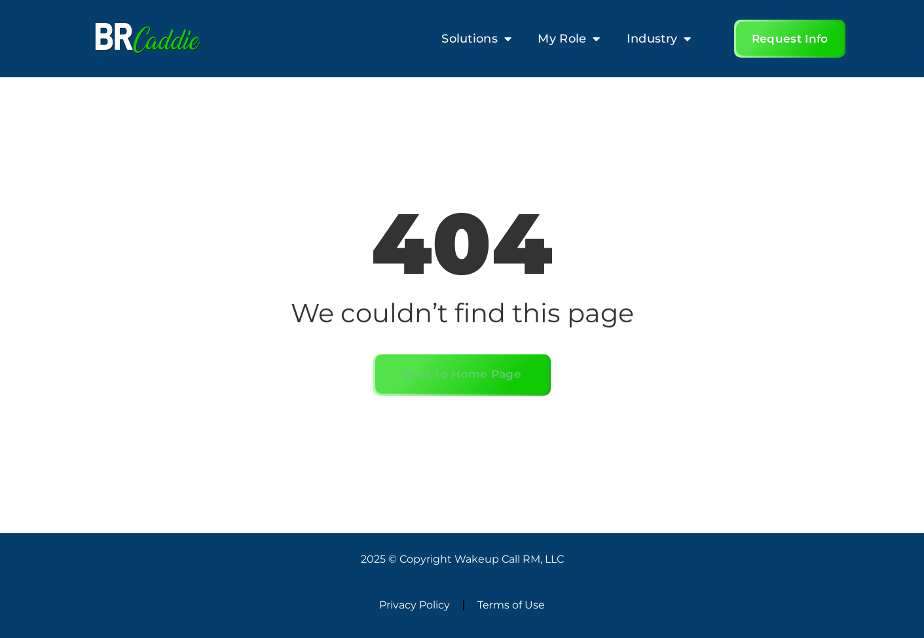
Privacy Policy (414, 605)
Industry (659, 38)
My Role (569, 38)
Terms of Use (511, 605)
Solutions (476, 38)
